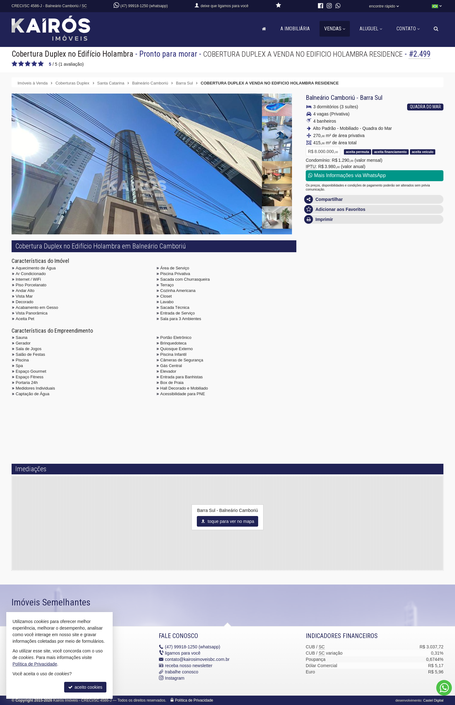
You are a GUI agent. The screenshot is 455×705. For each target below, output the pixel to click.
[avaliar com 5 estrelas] (41, 64)
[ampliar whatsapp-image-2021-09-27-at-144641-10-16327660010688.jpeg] (277, 195)
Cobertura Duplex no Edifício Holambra (72, 54)
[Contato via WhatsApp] (444, 688)
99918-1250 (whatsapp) (192, 646)
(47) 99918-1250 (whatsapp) (144, 6)
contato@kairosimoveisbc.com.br (197, 659)
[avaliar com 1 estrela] (15, 64)
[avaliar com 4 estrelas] (34, 64)
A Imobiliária (295, 29)
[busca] (436, 29)
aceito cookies (85, 687)
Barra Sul (371, 97)
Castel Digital (433, 700)
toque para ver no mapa (227, 521)
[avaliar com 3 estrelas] (28, 64)
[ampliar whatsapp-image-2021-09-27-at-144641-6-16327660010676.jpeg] (277, 127)
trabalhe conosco (181, 671)
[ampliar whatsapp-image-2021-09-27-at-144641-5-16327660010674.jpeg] (277, 105)
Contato (408, 29)
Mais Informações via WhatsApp (347, 175)
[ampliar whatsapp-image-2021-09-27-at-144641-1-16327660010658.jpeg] (277, 150)
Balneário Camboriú (330, 97)
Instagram (174, 678)
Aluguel (371, 29)
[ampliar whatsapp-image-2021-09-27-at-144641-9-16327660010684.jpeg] (277, 172)
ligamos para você (183, 653)
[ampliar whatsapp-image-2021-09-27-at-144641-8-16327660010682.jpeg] (277, 217)
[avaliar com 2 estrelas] (21, 64)
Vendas (334, 29)
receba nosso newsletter (188, 665)
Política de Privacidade (194, 700)
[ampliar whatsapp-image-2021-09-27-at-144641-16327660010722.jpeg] (137, 199)
